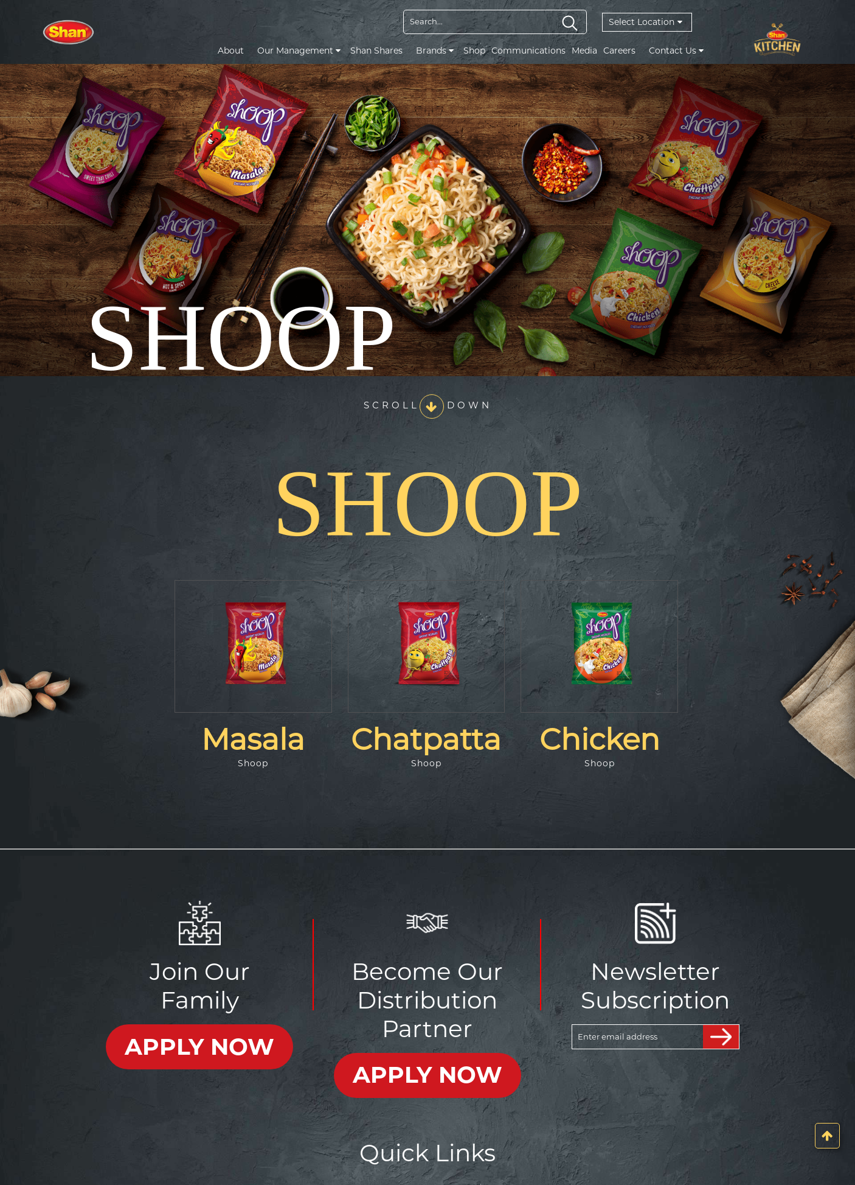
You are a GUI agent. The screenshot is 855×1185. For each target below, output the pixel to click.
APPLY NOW (200, 1044)
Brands (435, 50)
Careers (619, 50)
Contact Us (676, 50)
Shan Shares (376, 50)
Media (584, 50)
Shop (474, 50)
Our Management (299, 50)
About (231, 50)
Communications (528, 50)
